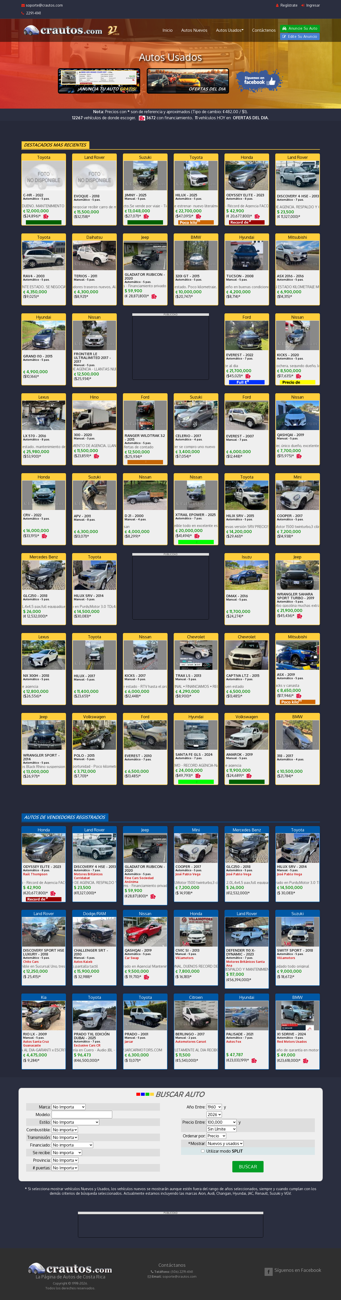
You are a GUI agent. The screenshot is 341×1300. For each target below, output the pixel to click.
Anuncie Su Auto (299, 28)
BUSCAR (248, 1166)
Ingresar (310, 5)
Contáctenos (264, 30)
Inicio (168, 30)
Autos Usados (229, 30)
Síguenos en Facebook (297, 1270)
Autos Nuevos (194, 30)
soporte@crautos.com (42, 5)
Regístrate (287, 5)
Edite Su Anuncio (299, 36)
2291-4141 (31, 13)
